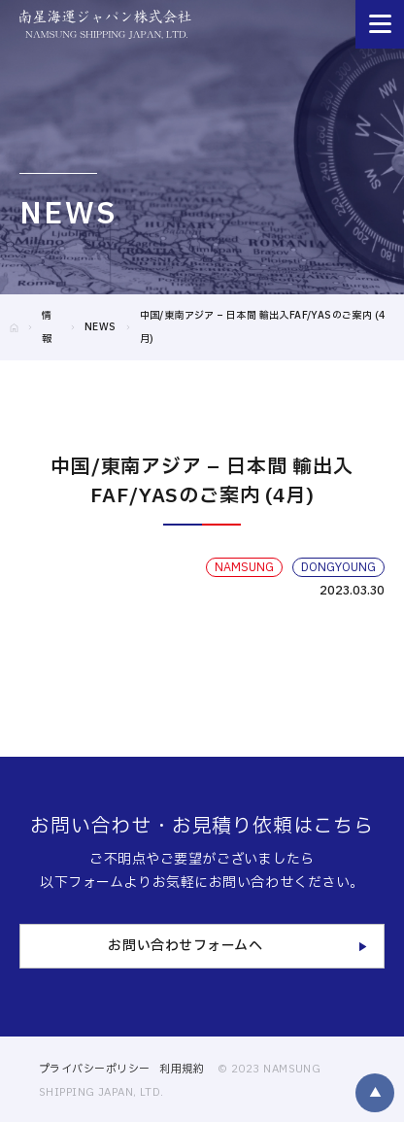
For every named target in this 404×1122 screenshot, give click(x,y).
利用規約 (181, 1069)
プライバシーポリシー (94, 1069)
